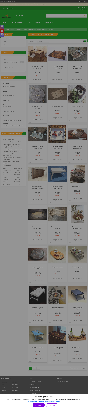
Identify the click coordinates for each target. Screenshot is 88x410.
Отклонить (52, 405)
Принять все (38, 405)
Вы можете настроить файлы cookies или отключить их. (43, 401)
